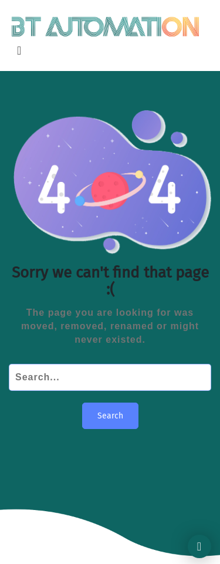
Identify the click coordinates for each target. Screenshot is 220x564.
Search (110, 416)
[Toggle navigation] (19, 50)
